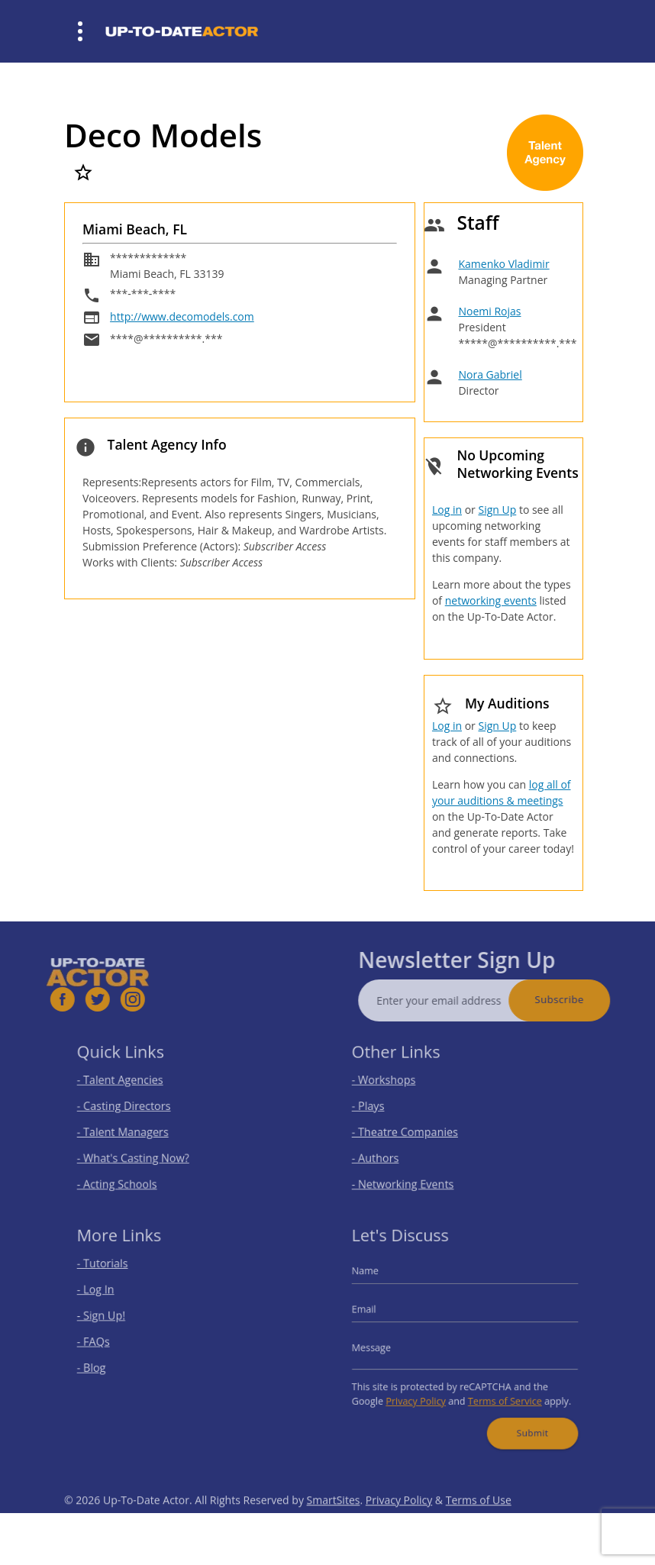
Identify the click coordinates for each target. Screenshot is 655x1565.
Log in (447, 509)
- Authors (387, 1152)
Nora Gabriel (489, 374)
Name (378, 1280)
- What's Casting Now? (140, 1152)
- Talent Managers (132, 1129)
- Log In (108, 1295)
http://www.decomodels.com (182, 316)
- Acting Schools (127, 1174)
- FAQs (106, 1340)
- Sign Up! (113, 1318)
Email (378, 1312)
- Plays (381, 1107)
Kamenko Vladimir (503, 264)
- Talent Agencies (129, 1084)
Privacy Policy (422, 1392)
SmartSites (333, 1522)
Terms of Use (478, 1522)
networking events (491, 600)
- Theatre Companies (413, 1129)
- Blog (105, 1363)
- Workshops (394, 1084)
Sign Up (497, 509)
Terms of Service (499, 1392)
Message (384, 1346)
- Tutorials (114, 1273)
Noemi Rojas (489, 311)
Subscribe (582, 999)
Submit (523, 1420)
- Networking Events (411, 1174)
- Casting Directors (132, 1107)
